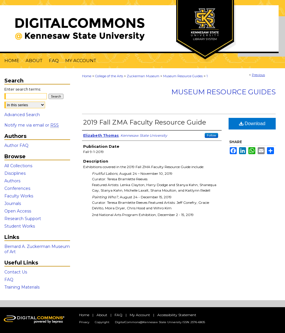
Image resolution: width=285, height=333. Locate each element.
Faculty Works (18, 196)
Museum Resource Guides (183, 76)
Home (86, 76)
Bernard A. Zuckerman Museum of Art (37, 249)
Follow (211, 135)
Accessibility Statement (176, 315)
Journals (12, 203)
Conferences (17, 188)
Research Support (22, 218)
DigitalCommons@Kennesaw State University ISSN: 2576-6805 (160, 322)
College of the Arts (109, 76)
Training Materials (22, 287)
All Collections (18, 165)
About (102, 315)
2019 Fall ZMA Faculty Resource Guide (144, 122)
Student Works (19, 226)
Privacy (84, 322)
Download (252, 123)
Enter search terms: (22, 89)
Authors (12, 180)
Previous (258, 75)
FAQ (8, 279)
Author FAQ (16, 145)
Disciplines (15, 173)
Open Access (17, 211)
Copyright (102, 322)
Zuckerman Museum (143, 76)
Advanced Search (22, 114)
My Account (140, 315)
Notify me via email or (31, 125)
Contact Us (15, 272)
